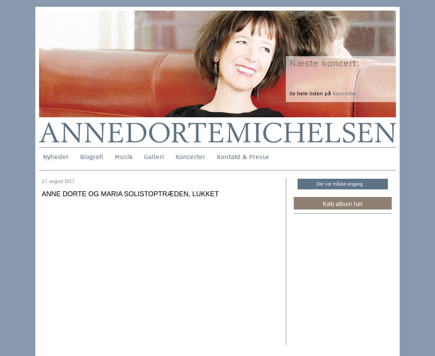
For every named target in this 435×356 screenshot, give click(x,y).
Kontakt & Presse (243, 157)
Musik (123, 157)
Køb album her (343, 204)
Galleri (154, 157)
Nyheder (56, 157)
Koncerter (190, 157)
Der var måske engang (339, 184)
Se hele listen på (323, 93)
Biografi (91, 157)
